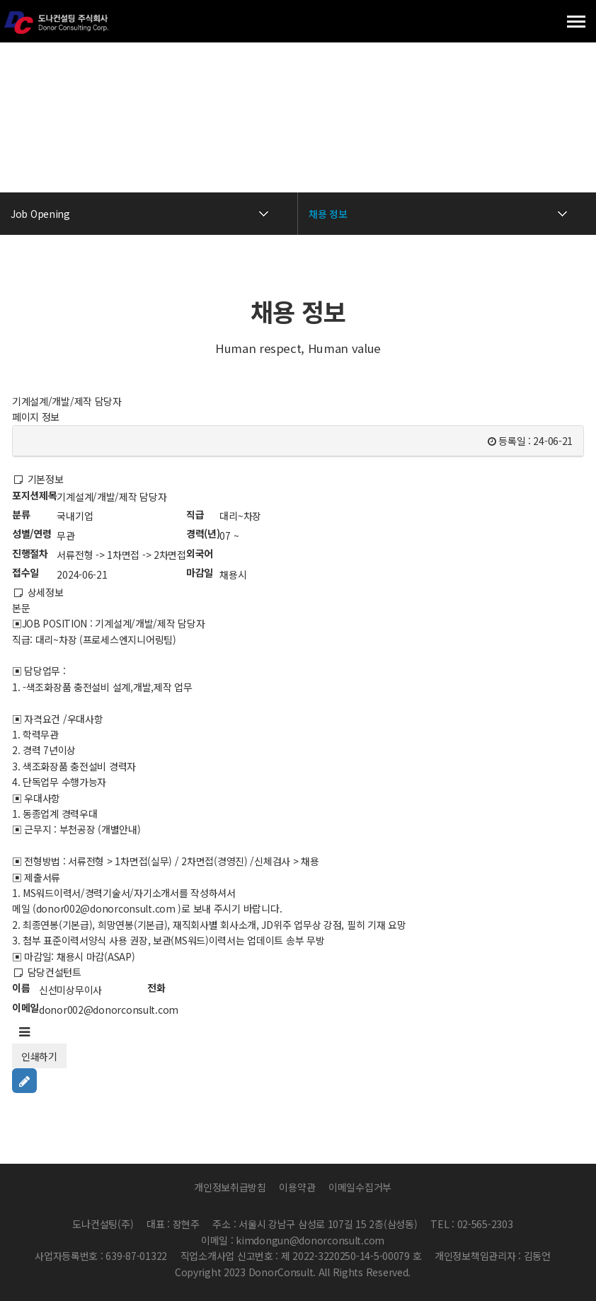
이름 (21, 988)
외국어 (199, 553)
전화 (156, 988)
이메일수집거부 (359, 1187)
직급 (195, 514)
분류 (21, 514)
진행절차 (30, 553)
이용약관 (297, 1187)
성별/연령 (32, 533)
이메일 (25, 1007)
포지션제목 (34, 495)
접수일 (25, 572)
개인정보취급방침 (230, 1187)
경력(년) (203, 533)
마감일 (199, 572)
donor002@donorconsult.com (108, 1009)
